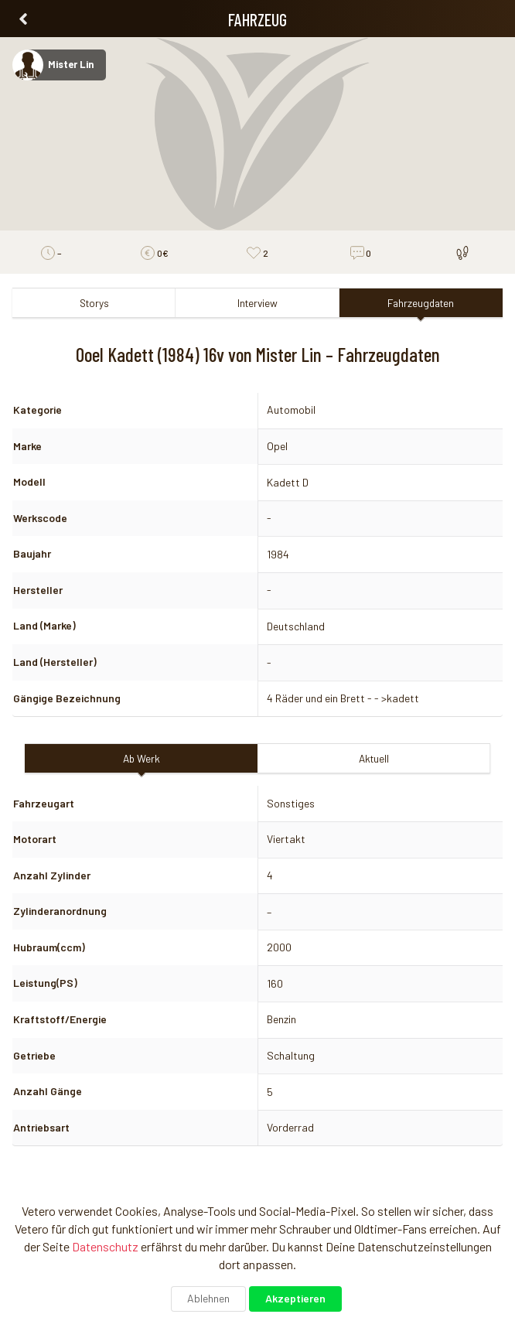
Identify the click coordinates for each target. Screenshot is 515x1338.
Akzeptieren (295, 1298)
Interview (257, 302)
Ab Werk (141, 758)
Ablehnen (208, 1298)
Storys (94, 302)
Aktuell (374, 758)
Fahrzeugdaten (420, 302)
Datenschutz (105, 1246)
